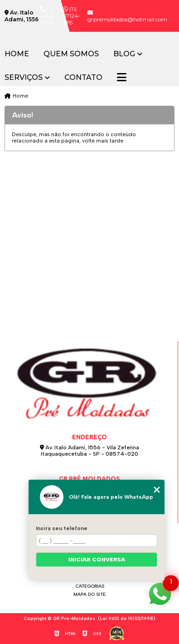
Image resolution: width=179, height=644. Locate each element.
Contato (83, 78)
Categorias (89, 586)
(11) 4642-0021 (48, 15)
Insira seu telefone (61, 528)
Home (17, 54)
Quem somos (71, 54)
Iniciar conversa (96, 559)
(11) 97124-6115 (71, 15)
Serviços (24, 78)
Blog (124, 54)
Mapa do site (89, 594)
